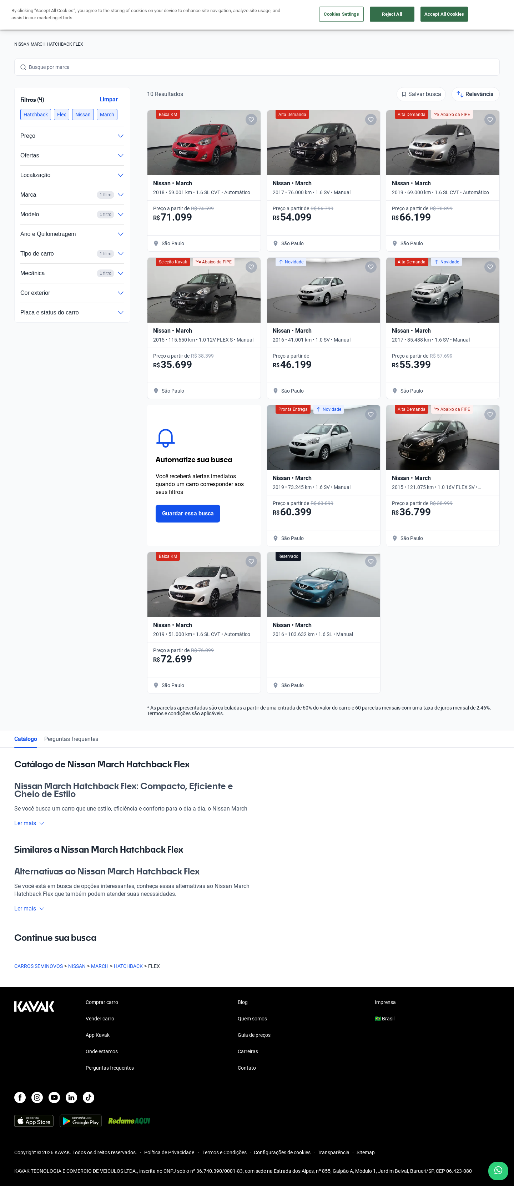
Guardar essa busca (188, 513)
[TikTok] (88, 1097)
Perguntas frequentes (71, 739)
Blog (243, 1002)
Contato (247, 1068)
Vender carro (234, 15)
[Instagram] (37, 1097)
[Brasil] (425, 15)
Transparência (333, 1152)
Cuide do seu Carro (338, 15)
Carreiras (248, 1051)
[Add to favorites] (251, 119)
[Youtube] (54, 1097)
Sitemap (366, 1152)
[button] (35, 114)
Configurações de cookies (282, 1152)
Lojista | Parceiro (282, 15)
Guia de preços (254, 1035)
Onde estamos (102, 1051)
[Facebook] (20, 1097)
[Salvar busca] (421, 94)
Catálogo (25, 739)
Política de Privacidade (169, 1152)
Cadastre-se (479, 15)
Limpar (109, 99)
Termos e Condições (224, 1152)
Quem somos (252, 1018)
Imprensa (385, 1002)
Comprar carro (188, 15)
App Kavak (98, 1035)
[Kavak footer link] (34, 1036)
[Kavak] (34, 15)
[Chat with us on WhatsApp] (498, 1171)
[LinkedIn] (71, 1097)
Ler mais (29, 823)
